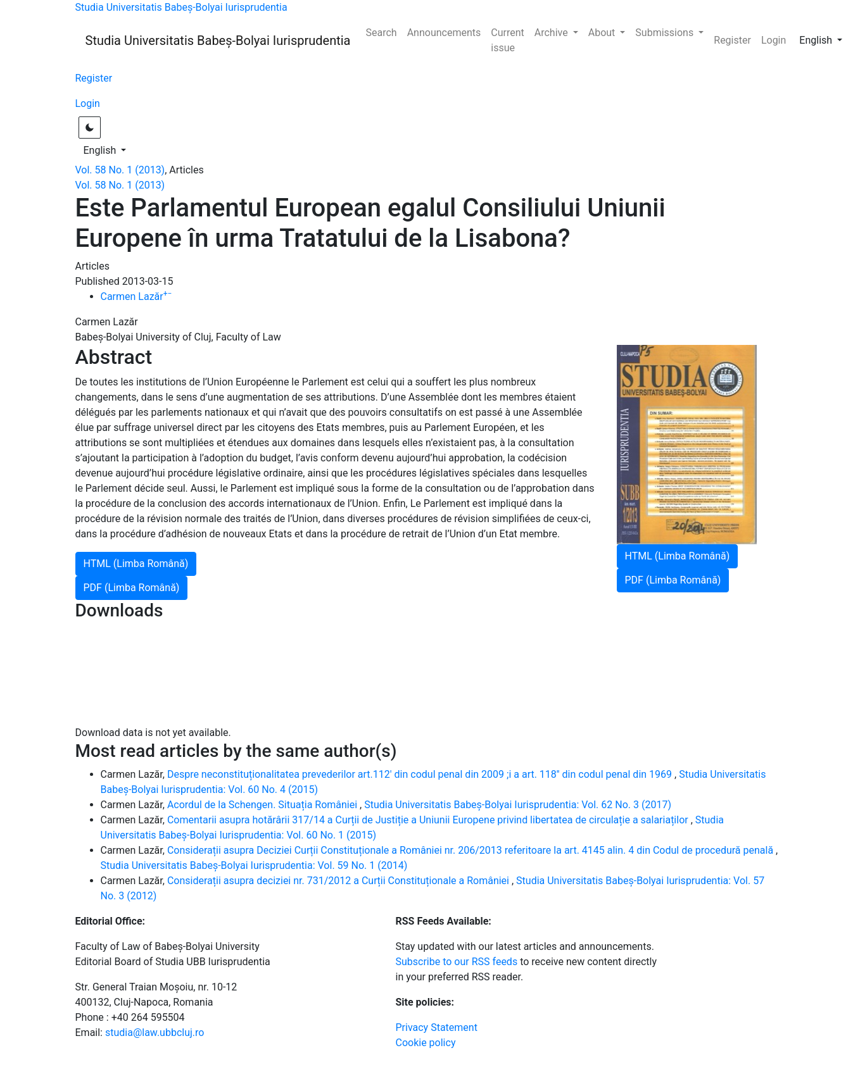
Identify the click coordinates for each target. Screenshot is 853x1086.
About (603, 33)
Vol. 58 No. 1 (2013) (120, 170)
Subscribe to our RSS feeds (457, 962)
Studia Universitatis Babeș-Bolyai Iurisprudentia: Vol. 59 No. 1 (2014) (254, 865)
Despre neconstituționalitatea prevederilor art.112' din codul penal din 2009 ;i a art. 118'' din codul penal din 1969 (420, 774)
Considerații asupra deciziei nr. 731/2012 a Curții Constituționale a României (339, 881)
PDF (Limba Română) (673, 580)
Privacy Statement (436, 1027)
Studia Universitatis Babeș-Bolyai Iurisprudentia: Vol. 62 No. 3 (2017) (517, 805)
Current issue (507, 40)
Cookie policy (426, 1043)
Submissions (665, 33)
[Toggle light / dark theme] (90, 127)
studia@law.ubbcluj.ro (154, 1033)
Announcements (444, 33)
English (824, 39)
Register (732, 40)
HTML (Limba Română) (677, 556)
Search (381, 33)
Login (773, 40)
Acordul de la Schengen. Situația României (263, 805)
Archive (552, 33)
